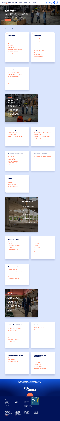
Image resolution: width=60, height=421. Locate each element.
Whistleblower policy (12, 54)
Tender (35, 52)
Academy (16, 401)
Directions (6, 415)
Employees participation (13, 51)
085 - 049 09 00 (36, 411)
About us (15, 20)
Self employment (11, 53)
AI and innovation (27, 405)
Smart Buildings (37, 38)
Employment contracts (13, 41)
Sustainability (26, 401)
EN (57, 2)
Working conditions (12, 43)
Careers (16, 399)
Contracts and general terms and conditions (38, 42)
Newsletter (7, 405)
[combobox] (57, 2)
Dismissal (10, 38)
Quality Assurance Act (38, 56)
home (16, 2)
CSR (25, 399)
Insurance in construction (39, 46)
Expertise (7, 399)
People (6, 402)
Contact (8, 20)
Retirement (10, 45)
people (30, 2)
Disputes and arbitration (39, 45)
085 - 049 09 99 (36, 412)
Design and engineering (39, 50)
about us (25, 2)
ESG (25, 402)
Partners (26, 403)
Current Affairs (8, 403)
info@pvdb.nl (36, 413)
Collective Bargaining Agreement (15, 49)
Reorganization (11, 39)
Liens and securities (38, 54)
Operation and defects (38, 48)
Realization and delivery (39, 39)
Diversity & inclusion (28, 406)
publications (35, 2)
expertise (20, 2)
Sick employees (11, 47)
